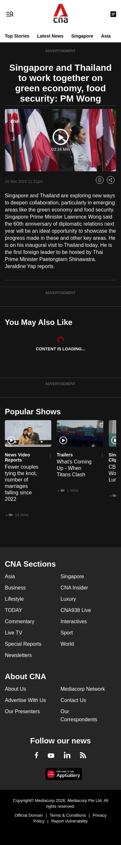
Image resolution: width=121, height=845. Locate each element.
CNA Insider (74, 587)
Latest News (50, 36)
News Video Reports (17, 457)
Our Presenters (22, 711)
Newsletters (18, 655)
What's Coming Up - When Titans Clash (74, 468)
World (67, 644)
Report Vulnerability (69, 821)
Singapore (82, 36)
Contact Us (73, 700)
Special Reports (23, 644)
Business (15, 587)
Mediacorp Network (83, 689)
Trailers (65, 454)
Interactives (74, 621)
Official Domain (29, 815)
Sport (67, 632)
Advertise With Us (25, 700)
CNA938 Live (76, 610)
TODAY (13, 610)
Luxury (68, 599)
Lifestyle (14, 599)
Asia (106, 36)
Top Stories (17, 36)
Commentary (20, 621)
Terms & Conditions (68, 815)
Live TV (13, 632)
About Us (15, 689)
